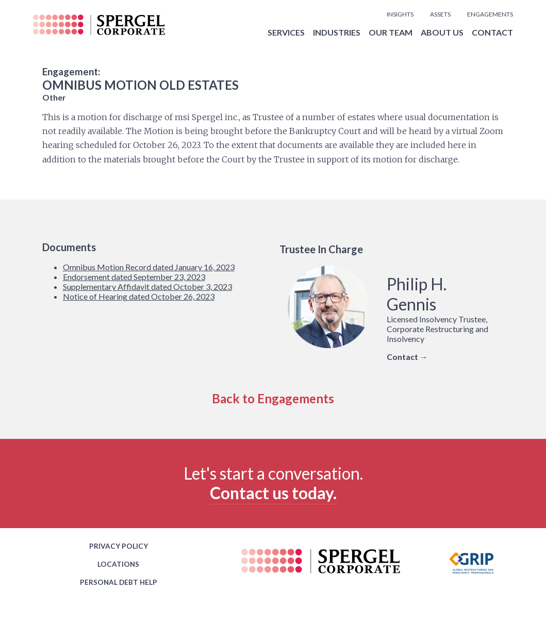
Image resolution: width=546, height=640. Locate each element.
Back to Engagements (273, 398)
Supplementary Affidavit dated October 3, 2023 (147, 286)
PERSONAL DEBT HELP (118, 582)
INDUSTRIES (336, 32)
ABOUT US (442, 32)
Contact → (407, 357)
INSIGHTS (400, 14)
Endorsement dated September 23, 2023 (134, 277)
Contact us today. (273, 493)
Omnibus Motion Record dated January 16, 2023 (149, 267)
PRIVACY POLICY (118, 546)
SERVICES (286, 32)
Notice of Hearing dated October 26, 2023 (138, 296)
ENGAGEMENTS (490, 14)
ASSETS (440, 14)
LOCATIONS (118, 564)
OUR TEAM (390, 32)
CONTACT (492, 32)
